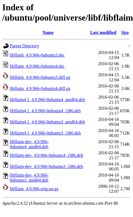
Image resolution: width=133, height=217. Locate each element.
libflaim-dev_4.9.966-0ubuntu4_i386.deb (46, 155)
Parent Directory (24, 45)
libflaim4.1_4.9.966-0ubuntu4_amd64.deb (47, 99)
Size (125, 32)
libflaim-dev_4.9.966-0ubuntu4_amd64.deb (29, 144)
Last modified (103, 32)
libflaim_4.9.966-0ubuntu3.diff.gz (40, 77)
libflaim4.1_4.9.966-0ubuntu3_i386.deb (45, 133)
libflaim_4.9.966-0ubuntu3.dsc (37, 55)
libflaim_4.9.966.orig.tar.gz (34, 188)
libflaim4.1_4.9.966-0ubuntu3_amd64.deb (47, 122)
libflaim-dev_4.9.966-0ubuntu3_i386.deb (46, 166)
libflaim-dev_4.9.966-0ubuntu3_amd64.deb (29, 177)
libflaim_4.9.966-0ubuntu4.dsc (37, 66)
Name (48, 32)
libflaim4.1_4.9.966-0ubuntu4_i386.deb (45, 110)
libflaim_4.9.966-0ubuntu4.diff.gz (40, 88)
